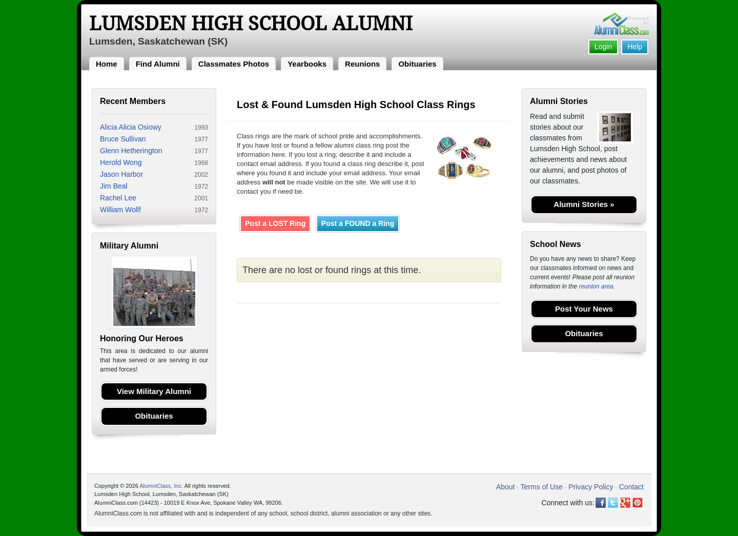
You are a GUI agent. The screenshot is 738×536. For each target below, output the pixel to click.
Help (634, 47)
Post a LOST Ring (275, 223)
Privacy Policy (590, 487)
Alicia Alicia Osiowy (130, 127)
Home (106, 63)
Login (603, 47)
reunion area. (597, 286)
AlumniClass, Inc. (161, 486)
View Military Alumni (154, 391)
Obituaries (417, 63)
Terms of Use (542, 487)
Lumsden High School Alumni (251, 23)
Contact (631, 487)
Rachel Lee (118, 198)
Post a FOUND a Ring (357, 223)
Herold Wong (120, 162)
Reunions (362, 63)
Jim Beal (114, 186)
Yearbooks (307, 63)
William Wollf (120, 209)
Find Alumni (158, 63)
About (505, 487)
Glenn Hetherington (131, 151)
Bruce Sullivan (123, 139)
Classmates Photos (233, 63)
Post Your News (584, 308)
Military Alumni (129, 245)
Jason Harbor (121, 174)
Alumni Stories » (584, 204)
